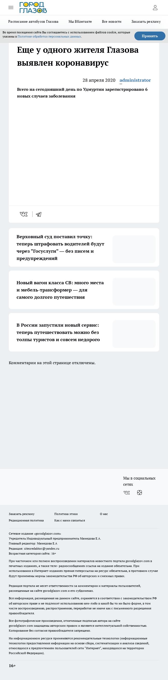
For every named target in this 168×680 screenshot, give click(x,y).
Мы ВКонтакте (80, 21)
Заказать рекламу (146, 21)
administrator (135, 80)
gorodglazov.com (138, 561)
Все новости (112, 21)
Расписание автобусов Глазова (33, 21)
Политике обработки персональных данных (49, 36)
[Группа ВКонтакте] (126, 493)
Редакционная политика (26, 520)
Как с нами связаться (69, 520)
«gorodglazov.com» (47, 533)
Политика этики (66, 514)
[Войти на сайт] (155, 7)
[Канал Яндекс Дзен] (139, 493)
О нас (104, 514)
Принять (150, 36)
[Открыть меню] (11, 7)
